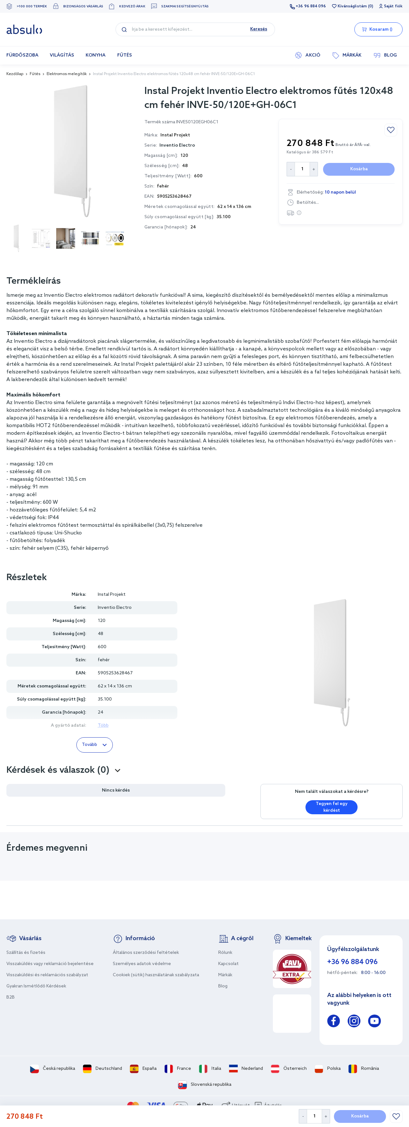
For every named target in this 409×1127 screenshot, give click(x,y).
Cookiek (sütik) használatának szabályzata (156, 975)
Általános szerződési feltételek (146, 952)
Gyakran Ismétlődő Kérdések (36, 986)
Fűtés (35, 74)
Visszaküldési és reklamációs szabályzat (47, 975)
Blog (223, 986)
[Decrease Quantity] (303, 1116)
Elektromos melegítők (67, 74)
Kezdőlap (14, 74)
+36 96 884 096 (311, 6)
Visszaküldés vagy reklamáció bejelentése (50, 964)
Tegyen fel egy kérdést (332, 807)
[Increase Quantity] (326, 1116)
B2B (10, 997)
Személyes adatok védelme (142, 964)
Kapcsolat (228, 964)
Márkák (225, 975)
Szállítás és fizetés (25, 952)
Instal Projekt (112, 594)
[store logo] (24, 29)
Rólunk (225, 952)
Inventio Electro (177, 145)
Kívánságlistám (352, 6)
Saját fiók (393, 6)
